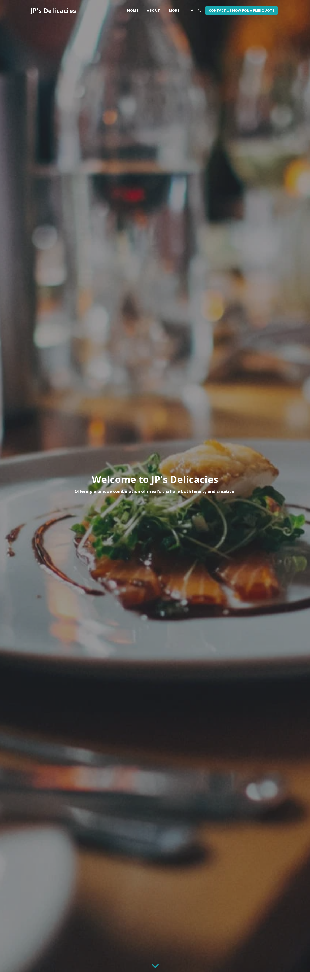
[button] (191, 10)
